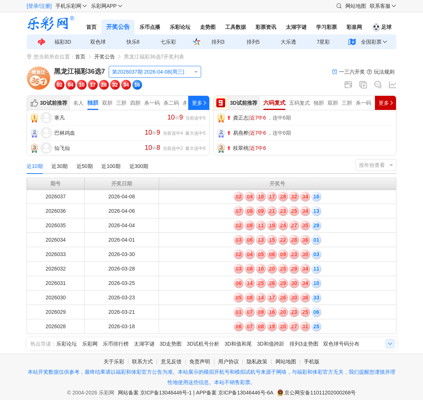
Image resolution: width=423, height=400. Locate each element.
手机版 (311, 361)
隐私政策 (257, 361)
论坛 (378, 84)
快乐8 (133, 42)
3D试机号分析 (203, 344)
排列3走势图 (304, 344)
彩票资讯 (266, 27)
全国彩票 (371, 42)
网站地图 (355, 6)
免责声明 (199, 361)
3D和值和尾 (238, 344)
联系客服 (380, 6)
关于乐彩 (114, 361)
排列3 (218, 42)
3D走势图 (171, 344)
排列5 (253, 42)
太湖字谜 (296, 27)
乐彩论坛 (180, 27)
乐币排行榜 (116, 344)
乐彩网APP (104, 6)
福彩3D (62, 42)
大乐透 (288, 42)
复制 (363, 84)
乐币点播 (149, 27)
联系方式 (142, 361)
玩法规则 (384, 72)
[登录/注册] (39, 6)
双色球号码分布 (341, 344)
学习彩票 (326, 27)
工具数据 (235, 27)
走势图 (208, 27)
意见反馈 (171, 361)
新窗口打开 (348, 84)
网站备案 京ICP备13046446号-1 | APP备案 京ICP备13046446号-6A (196, 393)
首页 (91, 27)
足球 (382, 27)
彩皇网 (354, 27)
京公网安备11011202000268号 (320, 393)
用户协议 (228, 361)
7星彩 (323, 42)
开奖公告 (118, 27)
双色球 (98, 42)
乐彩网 (90, 344)
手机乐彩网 (68, 6)
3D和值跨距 (270, 344)
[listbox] (155, 72)
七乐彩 (168, 42)
